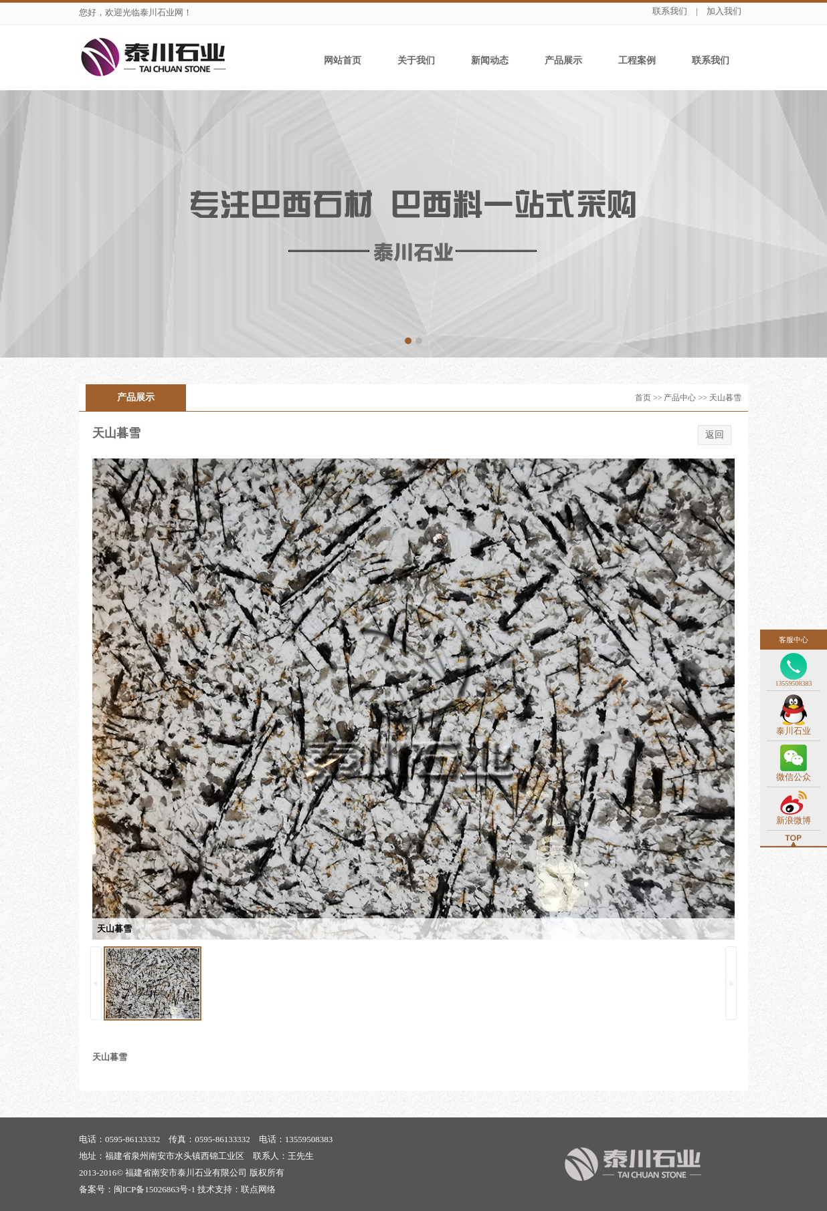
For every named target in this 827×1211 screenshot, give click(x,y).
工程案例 (637, 60)
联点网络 (258, 1189)
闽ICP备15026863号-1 (154, 1189)
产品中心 (680, 397)
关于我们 (416, 60)
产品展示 (563, 60)
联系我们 (669, 11)
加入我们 (724, 11)
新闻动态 (490, 60)
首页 (643, 397)
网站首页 (342, 60)
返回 (714, 435)
